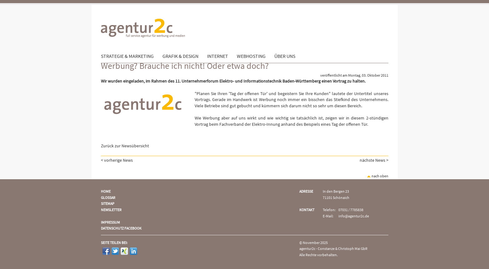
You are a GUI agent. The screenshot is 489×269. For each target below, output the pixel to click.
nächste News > (374, 160)
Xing (124, 251)
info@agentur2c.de (353, 216)
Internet (217, 56)
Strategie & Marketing (127, 56)
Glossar (108, 197)
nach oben (377, 176)
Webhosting (251, 56)
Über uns (284, 56)
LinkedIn (133, 251)
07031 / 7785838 (350, 210)
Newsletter (111, 210)
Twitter (115, 251)
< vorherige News (117, 160)
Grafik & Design (180, 56)
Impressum (110, 222)
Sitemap (107, 203)
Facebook (106, 251)
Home (106, 191)
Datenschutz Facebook (121, 228)
